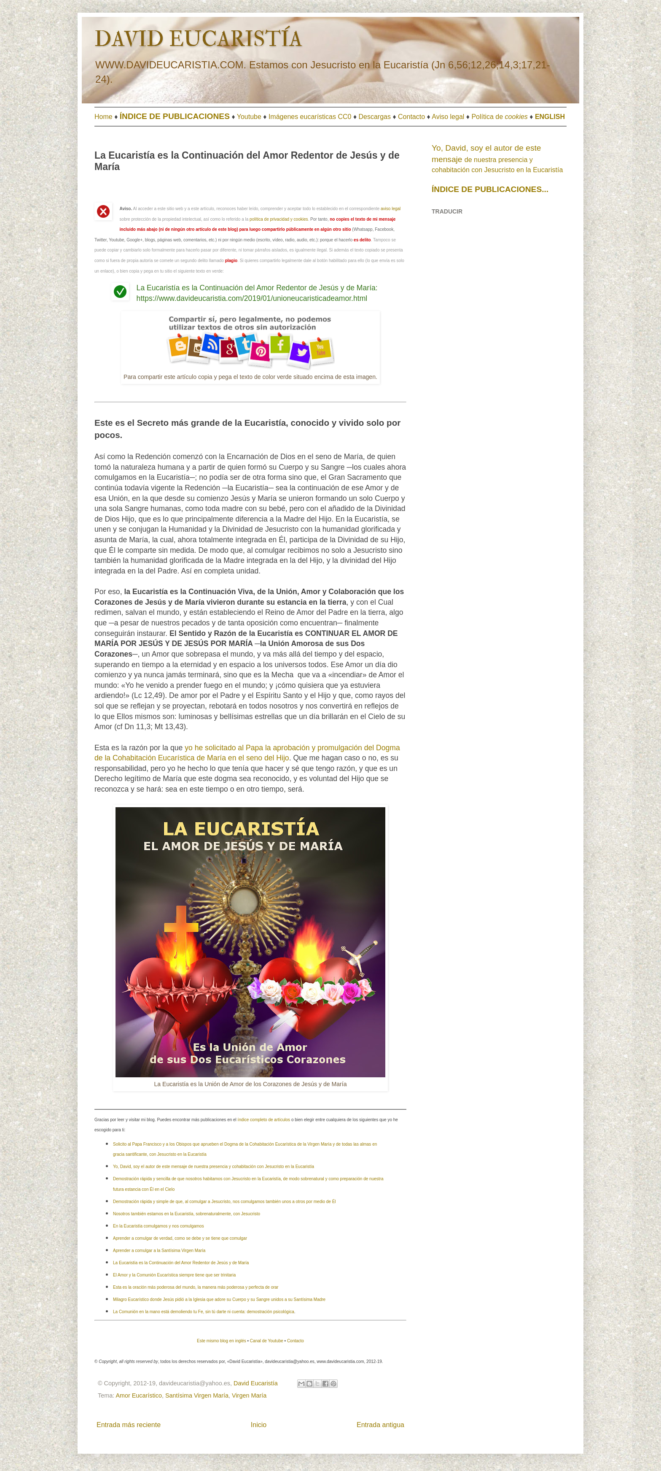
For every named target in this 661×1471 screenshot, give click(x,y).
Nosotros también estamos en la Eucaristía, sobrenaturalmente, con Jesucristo (186, 1213)
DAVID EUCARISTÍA (198, 39)
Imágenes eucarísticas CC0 (310, 116)
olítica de (502, 116)
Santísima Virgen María (196, 1395)
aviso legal (390, 208)
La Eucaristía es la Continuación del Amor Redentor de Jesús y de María (181, 1262)
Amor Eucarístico (139, 1395)
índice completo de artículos (264, 1119)
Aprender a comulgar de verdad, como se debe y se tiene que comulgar (180, 1238)
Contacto (411, 116)
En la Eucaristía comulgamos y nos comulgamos (158, 1226)
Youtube (249, 116)
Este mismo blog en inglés (221, 1341)
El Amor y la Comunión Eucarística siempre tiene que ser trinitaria (174, 1275)
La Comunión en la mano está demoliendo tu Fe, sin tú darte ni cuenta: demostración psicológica (203, 1311)
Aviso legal (448, 116)
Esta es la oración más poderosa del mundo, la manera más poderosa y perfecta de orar (195, 1287)
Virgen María (249, 1395)
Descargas (375, 116)
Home (103, 116)
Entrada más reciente (129, 1424)
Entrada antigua (380, 1424)
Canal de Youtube (266, 1341)
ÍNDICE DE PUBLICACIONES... (490, 189)
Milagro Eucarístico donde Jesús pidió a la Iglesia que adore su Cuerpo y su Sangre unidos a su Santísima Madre (219, 1299)
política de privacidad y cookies (279, 219)
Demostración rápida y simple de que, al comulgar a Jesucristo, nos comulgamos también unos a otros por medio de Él (224, 1201)
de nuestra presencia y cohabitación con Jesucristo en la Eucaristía (497, 159)
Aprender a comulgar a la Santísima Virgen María (159, 1250)
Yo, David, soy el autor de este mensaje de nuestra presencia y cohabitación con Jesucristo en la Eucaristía (213, 1166)
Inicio (258, 1424)
